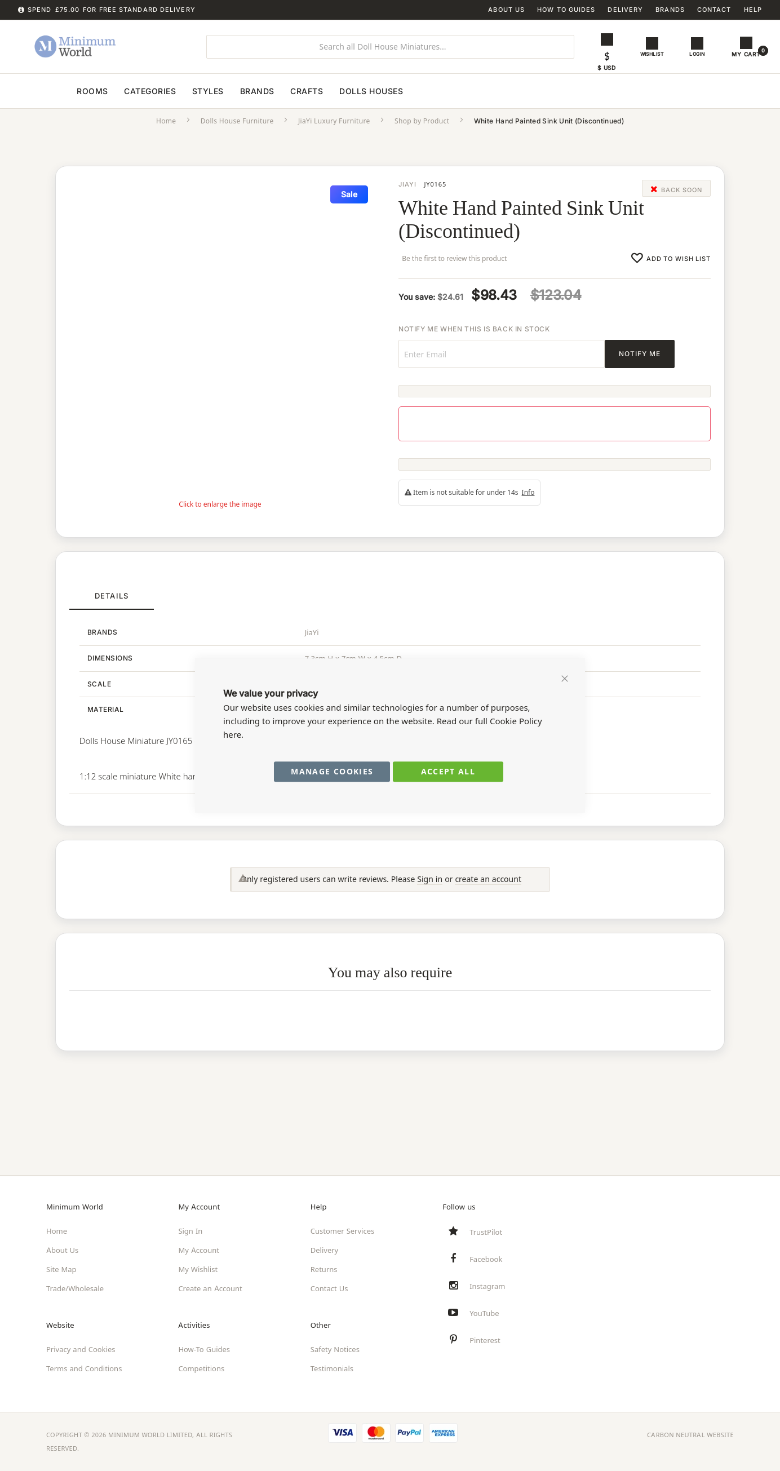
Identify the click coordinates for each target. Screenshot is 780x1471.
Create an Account (210, 1288)
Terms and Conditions (84, 1368)
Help (753, 10)
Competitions (201, 1368)
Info (528, 502)
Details (111, 605)
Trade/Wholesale (75, 1288)
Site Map (61, 1269)
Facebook (485, 1259)
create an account (488, 896)
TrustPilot (485, 1232)
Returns (324, 1269)
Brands (670, 10)
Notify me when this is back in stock (474, 338)
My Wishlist (198, 1269)
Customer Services (343, 1230)
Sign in (429, 896)
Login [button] (699, 54)
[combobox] (390, 47)
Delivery (625, 10)
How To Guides (566, 10)
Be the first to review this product (456, 268)
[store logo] (101, 46)
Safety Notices (335, 1349)
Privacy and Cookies (80, 1349)
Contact (714, 10)
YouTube (484, 1313)
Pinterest (484, 1340)
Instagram (487, 1286)
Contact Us (329, 1288)
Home (166, 130)
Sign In (190, 1230)
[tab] (111, 606)
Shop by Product (422, 130)
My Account (198, 1250)
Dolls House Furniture (237, 130)
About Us (506, 10)
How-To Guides (204, 1349)
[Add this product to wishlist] (671, 267)
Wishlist (653, 54)
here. (233, 734)
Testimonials (332, 1368)
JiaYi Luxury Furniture (334, 130)
